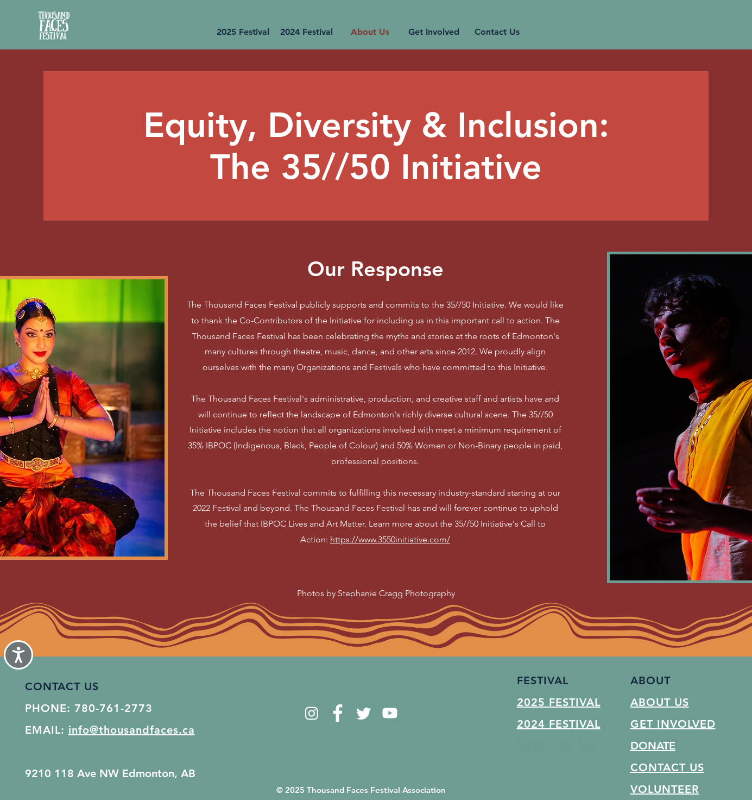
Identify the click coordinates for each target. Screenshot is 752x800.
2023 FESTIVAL (559, 745)
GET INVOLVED (673, 723)
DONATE (652, 745)
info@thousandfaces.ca (131, 729)
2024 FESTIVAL (559, 723)
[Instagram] (311, 713)
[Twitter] (363, 713)
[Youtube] (390, 713)
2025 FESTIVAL (559, 702)
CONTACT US (667, 767)
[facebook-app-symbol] (337, 713)
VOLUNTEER (664, 789)
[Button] (53, 24)
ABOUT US (659, 702)
